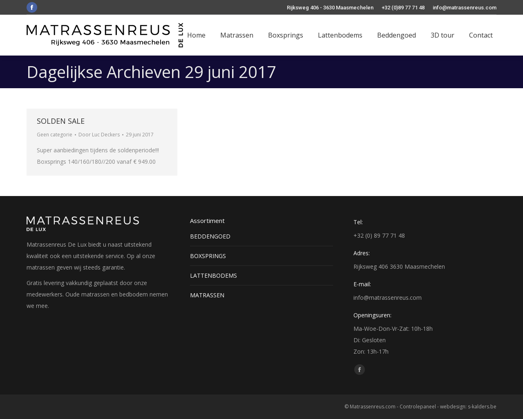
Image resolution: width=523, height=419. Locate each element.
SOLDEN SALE (61, 121)
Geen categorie (54, 134)
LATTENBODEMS (213, 275)
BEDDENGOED (210, 236)
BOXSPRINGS (208, 256)
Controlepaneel (418, 406)
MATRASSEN (207, 295)
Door (99, 134)
